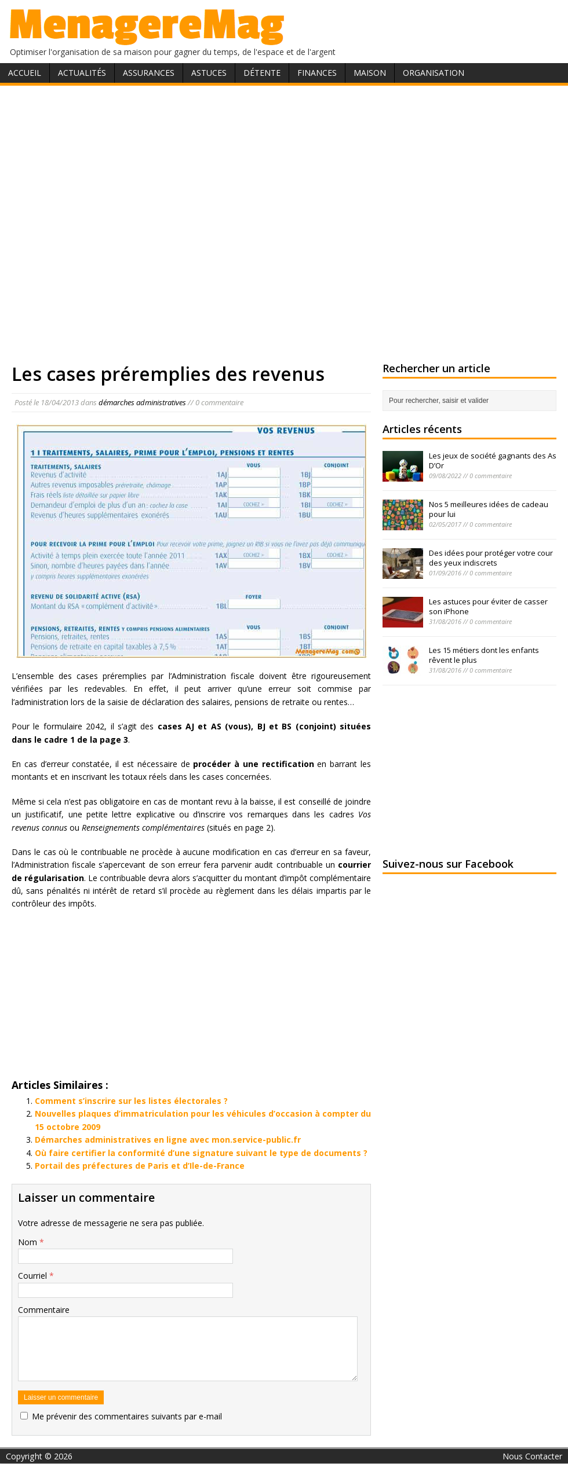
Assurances (148, 72)
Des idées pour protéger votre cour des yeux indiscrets (491, 558)
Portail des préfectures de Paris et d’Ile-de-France (140, 1165)
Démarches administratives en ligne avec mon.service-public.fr (168, 1139)
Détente (262, 72)
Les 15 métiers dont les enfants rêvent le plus (484, 655)
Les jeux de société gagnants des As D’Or (492, 460)
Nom (28, 1241)
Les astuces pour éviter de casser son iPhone (488, 606)
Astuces (209, 72)
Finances (317, 72)
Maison (370, 72)
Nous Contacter (532, 1456)
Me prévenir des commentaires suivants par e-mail (127, 1416)
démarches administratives (142, 402)
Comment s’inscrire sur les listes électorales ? (131, 1100)
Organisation (433, 72)
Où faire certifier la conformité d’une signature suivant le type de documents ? (201, 1152)
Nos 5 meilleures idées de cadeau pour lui (488, 509)
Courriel (33, 1275)
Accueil (24, 72)
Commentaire (44, 1309)
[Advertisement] (124, 221)
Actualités (82, 72)
